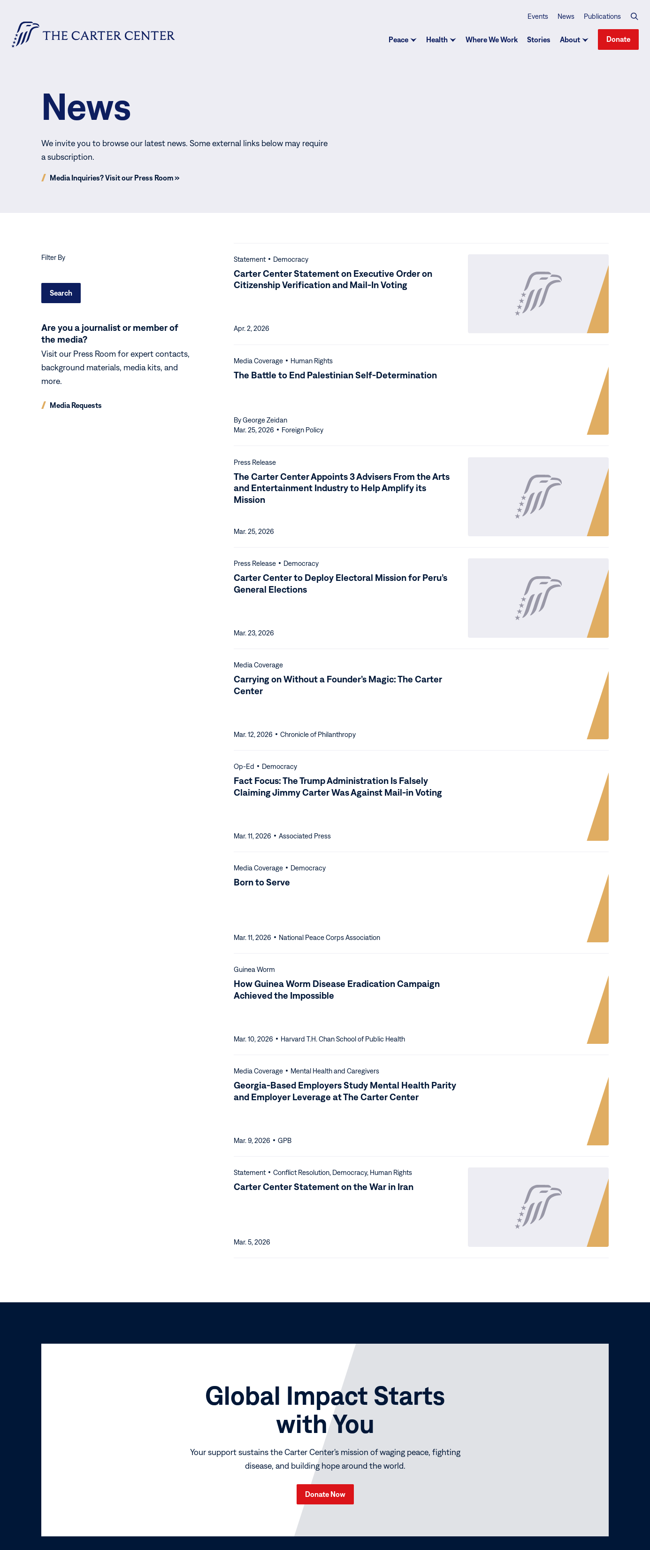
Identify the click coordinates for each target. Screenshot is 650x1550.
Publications (602, 16)
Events (538, 16)
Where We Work (492, 39)
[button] (634, 16)
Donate (618, 39)
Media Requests (76, 405)
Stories (539, 39)
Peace (398, 39)
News (566, 16)
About (570, 39)
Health (437, 39)
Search (61, 293)
